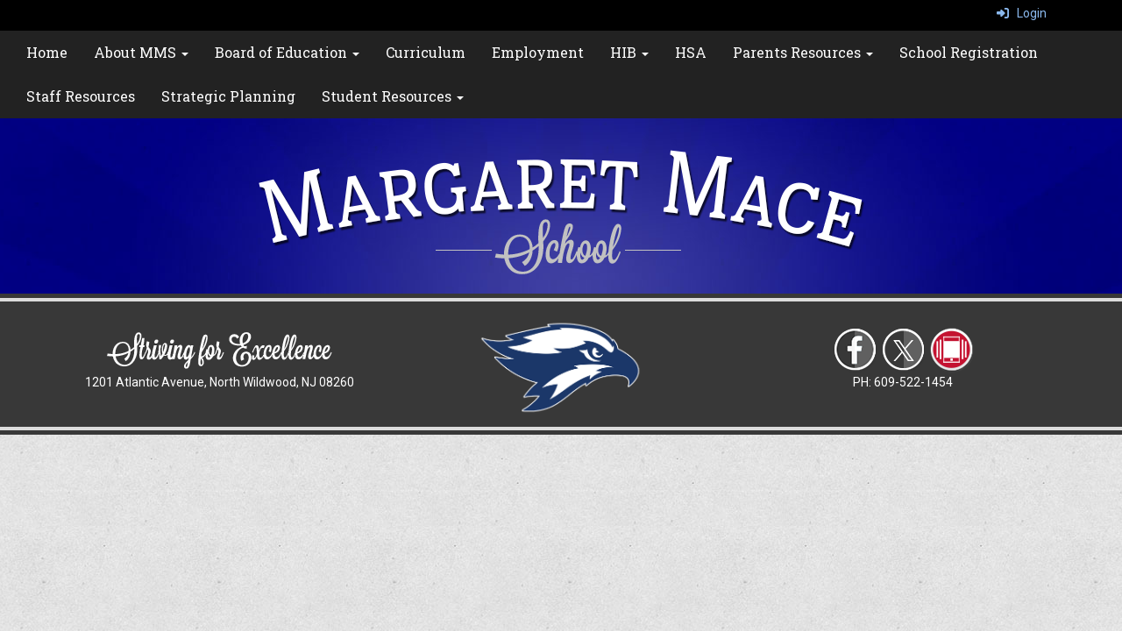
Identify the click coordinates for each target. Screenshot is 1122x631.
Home (46, 52)
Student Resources (393, 96)
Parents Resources (803, 52)
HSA (691, 52)
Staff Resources (80, 96)
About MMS (141, 52)
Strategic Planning (228, 96)
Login (1022, 13)
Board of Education (287, 52)
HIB (629, 52)
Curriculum (425, 52)
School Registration (968, 52)
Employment (538, 52)
